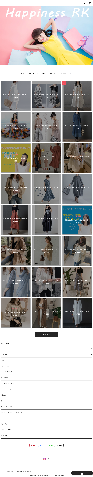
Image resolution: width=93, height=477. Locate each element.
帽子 (2, 401)
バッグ (2, 418)
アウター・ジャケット (7, 366)
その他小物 (4, 435)
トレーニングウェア (6, 372)
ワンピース (4, 354)
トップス (3, 348)
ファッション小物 (6, 430)
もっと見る (46, 334)
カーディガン (4, 377)
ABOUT (31, 73)
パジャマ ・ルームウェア (8, 389)
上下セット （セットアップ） (8, 383)
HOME (23, 73)
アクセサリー (4, 424)
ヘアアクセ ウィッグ (7, 406)
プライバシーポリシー (7, 471)
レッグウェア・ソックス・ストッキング (11, 412)
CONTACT (53, 73)
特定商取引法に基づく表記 (23, 471)
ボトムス (3, 395)
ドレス (2, 360)
